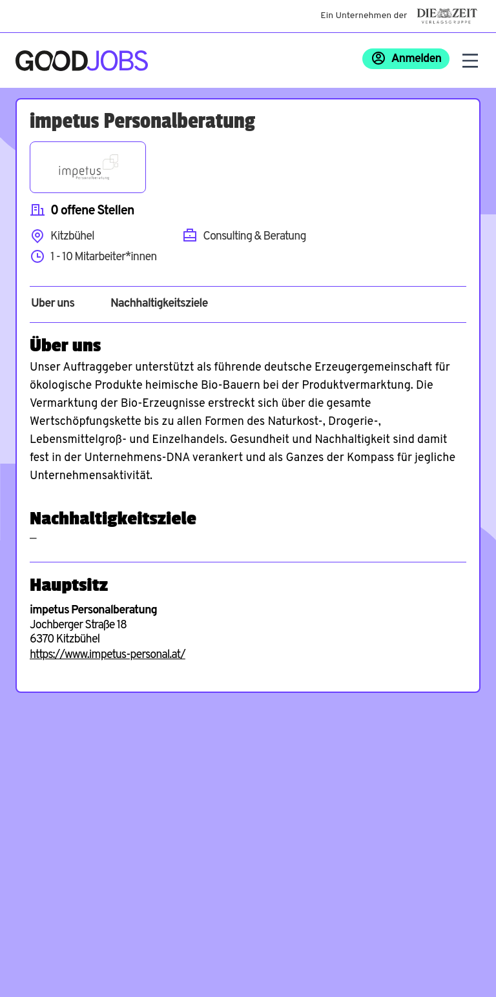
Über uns (52, 304)
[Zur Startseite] (82, 60)
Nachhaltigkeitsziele (159, 304)
